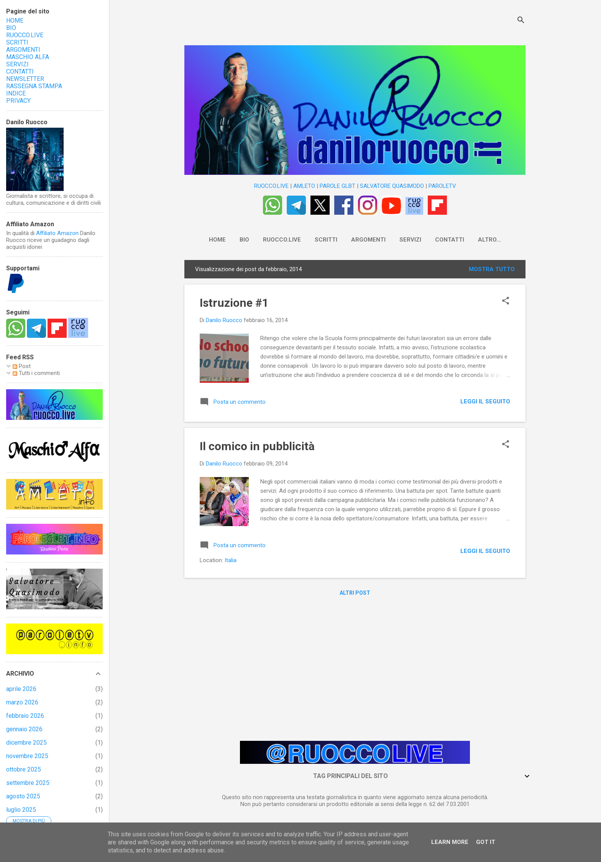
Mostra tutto (492, 270)
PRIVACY (18, 100)
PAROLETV (442, 186)
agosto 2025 (23, 796)
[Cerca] (520, 21)
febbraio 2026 (25, 715)
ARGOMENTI (360, 239)
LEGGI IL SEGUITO (485, 403)
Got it (485, 842)
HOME (209, 239)
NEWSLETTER (489, 239)
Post (22, 366)
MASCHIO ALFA (27, 57)
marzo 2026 (22, 702)
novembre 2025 (27, 756)
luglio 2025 (21, 809)
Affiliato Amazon (57, 233)
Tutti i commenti (36, 373)
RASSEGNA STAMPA (34, 86)
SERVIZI (403, 239)
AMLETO (304, 186)
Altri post (355, 594)
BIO (236, 239)
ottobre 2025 (23, 769)
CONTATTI (441, 239)
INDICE (16, 93)
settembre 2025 (27, 782)
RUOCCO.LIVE (271, 186)
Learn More (449, 842)
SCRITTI (318, 239)
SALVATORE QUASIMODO (392, 186)
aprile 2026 (21, 689)
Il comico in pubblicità (257, 447)
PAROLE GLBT (337, 186)
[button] (505, 303)
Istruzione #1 (234, 304)
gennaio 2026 (24, 729)
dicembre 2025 (26, 742)
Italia (230, 561)
